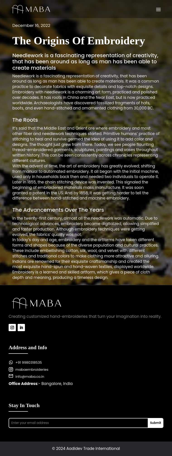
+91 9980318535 (28, 362)
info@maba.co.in (29, 376)
